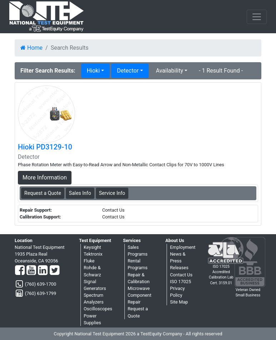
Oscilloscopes (98, 308)
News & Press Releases (179, 260)
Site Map (179, 302)
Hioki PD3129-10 (45, 147)
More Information (45, 177)
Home (31, 47)
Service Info (112, 193)
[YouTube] (31, 270)
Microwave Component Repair (139, 295)
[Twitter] (54, 270)
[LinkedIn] (43, 270)
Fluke (89, 260)
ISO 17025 (180, 281)
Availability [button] (169, 70)
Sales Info (80, 193)
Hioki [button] (93, 70)
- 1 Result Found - (221, 70)
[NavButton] (257, 17)
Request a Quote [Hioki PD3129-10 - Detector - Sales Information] (42, 193)
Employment (182, 247)
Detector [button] (128, 70)
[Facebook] (20, 270)
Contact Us (181, 274)
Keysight (92, 247)
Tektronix (93, 254)
